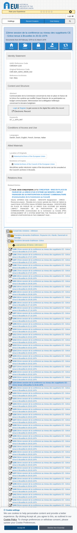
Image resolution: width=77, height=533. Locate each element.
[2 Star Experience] (44, 11)
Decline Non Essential (56, 528)
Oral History (54, 21)
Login (70, 16)
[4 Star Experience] (49, 11)
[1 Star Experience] (41, 11)
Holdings (11, 21)
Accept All (21, 528)
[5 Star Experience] (52, 11)
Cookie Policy (10, 519)
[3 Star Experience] (47, 11)
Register (23, 108)
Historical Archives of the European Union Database (25, 6)
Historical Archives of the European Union (28, 156)
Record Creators (32, 21)
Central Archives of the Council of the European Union (33, 164)
